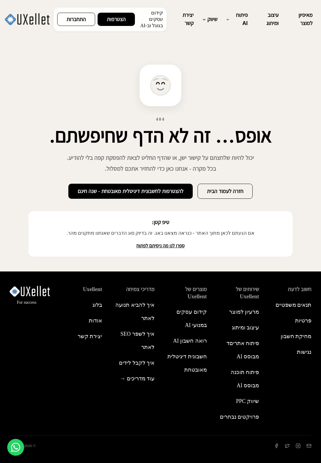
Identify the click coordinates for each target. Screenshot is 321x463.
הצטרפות (116, 19)
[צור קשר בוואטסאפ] (15, 447)
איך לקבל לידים (136, 363)
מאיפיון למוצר (305, 19)
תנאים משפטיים (294, 305)
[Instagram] (298, 445)
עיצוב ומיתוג (272, 19)
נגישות (304, 352)
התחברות (76, 19)
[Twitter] (287, 445)
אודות (95, 321)
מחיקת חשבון (296, 336)
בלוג (97, 305)
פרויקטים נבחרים (239, 417)
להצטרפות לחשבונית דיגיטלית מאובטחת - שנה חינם (130, 191)
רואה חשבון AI (190, 341)
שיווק (209, 19)
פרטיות (303, 321)
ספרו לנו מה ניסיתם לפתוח (160, 245)
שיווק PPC (247, 401)
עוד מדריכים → (137, 379)
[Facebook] (276, 445)
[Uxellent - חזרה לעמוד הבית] (27, 19)
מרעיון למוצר (244, 312)
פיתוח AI (237, 19)
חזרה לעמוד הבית (225, 191)
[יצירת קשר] (309, 445)
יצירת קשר (188, 19)
